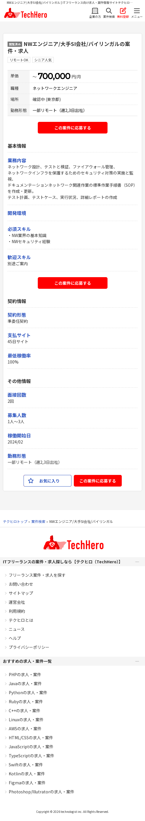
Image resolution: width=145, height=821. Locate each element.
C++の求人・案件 (24, 710)
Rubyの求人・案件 (26, 701)
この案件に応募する (72, 128)
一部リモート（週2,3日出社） (60, 110)
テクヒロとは (21, 620)
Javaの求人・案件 (25, 683)
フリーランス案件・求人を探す (37, 575)
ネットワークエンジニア (55, 88)
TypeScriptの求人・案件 (31, 755)
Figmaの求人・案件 (27, 783)
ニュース (17, 629)
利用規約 (17, 611)
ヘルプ (15, 638)
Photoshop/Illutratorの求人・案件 (41, 792)
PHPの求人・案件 (25, 674)
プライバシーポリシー (29, 647)
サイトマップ (21, 593)
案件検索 (38, 521)
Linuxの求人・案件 (26, 719)
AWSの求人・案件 (25, 728)
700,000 (54, 76)
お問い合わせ (21, 584)
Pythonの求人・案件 (28, 692)
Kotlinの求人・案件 (27, 774)
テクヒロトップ (15, 521)
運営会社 (17, 602)
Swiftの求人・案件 (26, 764)
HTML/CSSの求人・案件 (31, 737)
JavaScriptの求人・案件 (31, 746)
